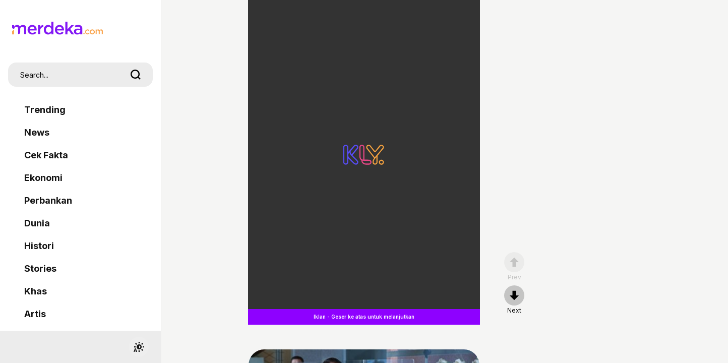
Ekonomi (43, 177)
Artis (35, 314)
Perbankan (48, 200)
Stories (40, 268)
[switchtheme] (139, 347)
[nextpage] (514, 300)
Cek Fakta (46, 155)
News (36, 132)
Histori (39, 245)
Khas (35, 291)
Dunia (37, 223)
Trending (45, 109)
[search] (135, 75)
